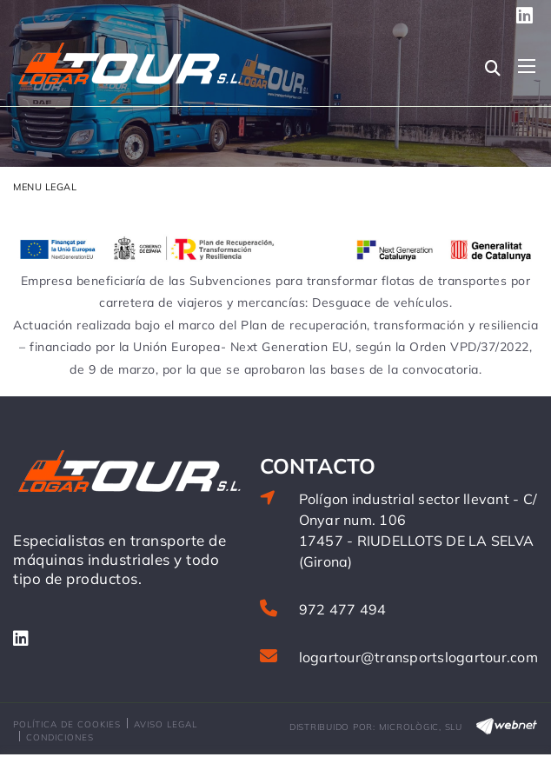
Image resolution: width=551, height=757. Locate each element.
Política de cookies (67, 724)
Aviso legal (165, 724)
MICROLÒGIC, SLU (420, 727)
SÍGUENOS (527, 15)
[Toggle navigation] (526, 66)
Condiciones (60, 737)
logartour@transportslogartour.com (418, 657)
